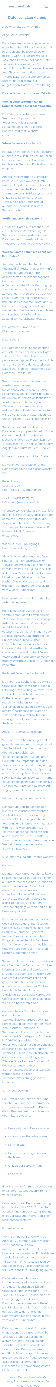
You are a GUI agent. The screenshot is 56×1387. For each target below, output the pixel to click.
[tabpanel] (28, 693)
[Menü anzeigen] (47, 6)
